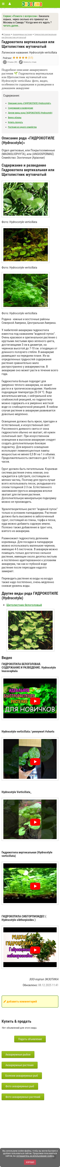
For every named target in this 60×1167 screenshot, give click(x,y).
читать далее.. (11, 25)
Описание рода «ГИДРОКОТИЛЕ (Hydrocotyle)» (29, 103)
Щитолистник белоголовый (24, 605)
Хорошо (30, 1162)
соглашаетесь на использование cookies (35, 1156)
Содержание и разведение (20, 108)
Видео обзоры (14, 117)
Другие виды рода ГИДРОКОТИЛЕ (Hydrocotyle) (30, 112)
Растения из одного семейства (22, 127)
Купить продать (15, 122)
